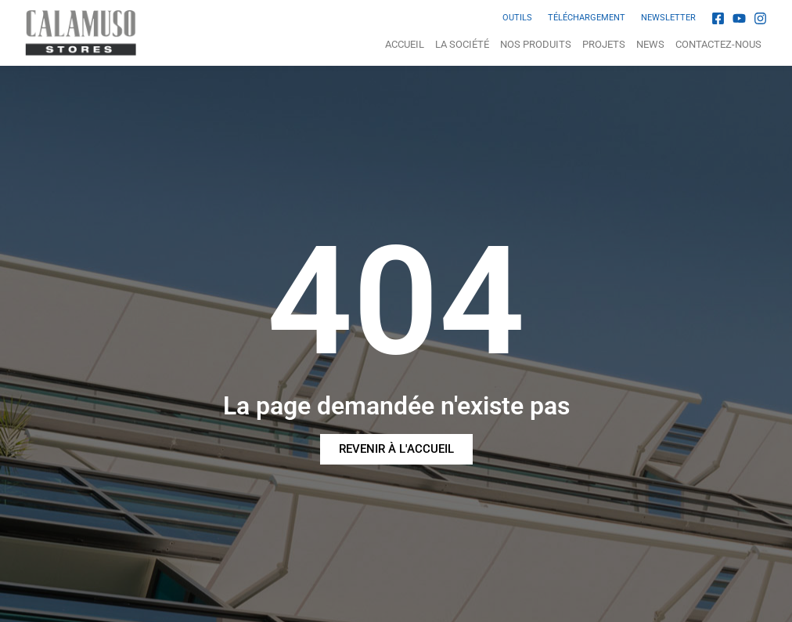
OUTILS (517, 18)
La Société (462, 44)
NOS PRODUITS (535, 44)
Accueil (404, 44)
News (650, 44)
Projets (603, 44)
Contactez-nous (718, 44)
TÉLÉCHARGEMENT (586, 18)
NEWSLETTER (668, 18)
